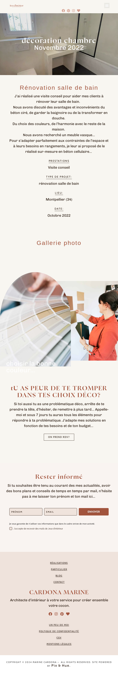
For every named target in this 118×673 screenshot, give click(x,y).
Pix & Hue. (61, 665)
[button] (107, 5)
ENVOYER (94, 511)
